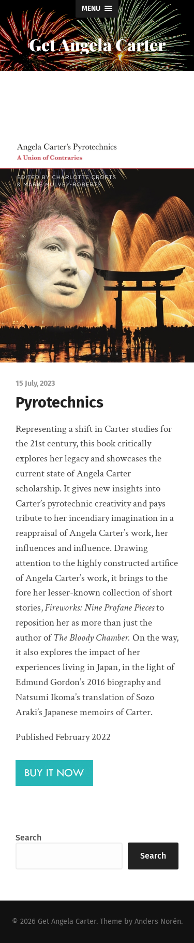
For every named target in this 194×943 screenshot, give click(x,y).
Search (28, 838)
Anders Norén (158, 921)
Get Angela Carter (97, 44)
